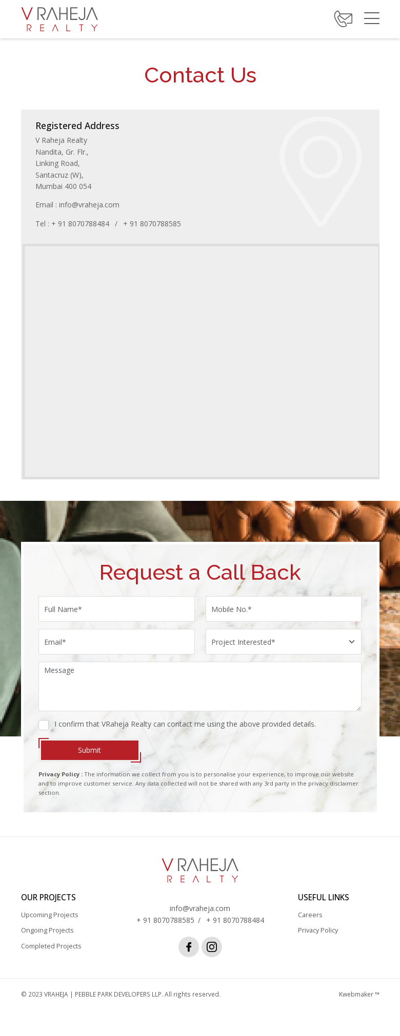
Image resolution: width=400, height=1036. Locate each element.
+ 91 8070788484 (82, 223)
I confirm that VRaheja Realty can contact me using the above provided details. (185, 730)
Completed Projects (51, 952)
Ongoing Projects (47, 937)
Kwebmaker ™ (359, 1000)
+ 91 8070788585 (154, 223)
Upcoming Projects (49, 921)
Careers (310, 921)
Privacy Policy (318, 937)
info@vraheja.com (91, 204)
